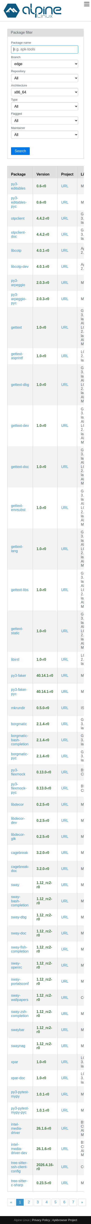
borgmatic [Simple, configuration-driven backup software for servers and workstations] (19, 724)
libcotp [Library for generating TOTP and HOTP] (16, 250)
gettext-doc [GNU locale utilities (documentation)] (20, 467)
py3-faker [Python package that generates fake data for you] (18, 675)
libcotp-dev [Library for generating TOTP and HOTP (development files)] (19, 267)
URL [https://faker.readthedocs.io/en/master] (64, 675)
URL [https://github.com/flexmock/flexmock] (64, 772)
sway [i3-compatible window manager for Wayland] (15, 885)
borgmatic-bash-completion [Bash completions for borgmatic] (19, 740)
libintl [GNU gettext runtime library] (15, 659)
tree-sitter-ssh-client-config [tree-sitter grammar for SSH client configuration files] (19, 1167)
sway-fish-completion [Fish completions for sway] (19, 949)
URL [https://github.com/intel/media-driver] (64, 1128)
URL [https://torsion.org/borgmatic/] (64, 724)
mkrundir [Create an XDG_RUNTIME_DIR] (18, 708)
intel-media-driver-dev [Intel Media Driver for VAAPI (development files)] (19, 1149)
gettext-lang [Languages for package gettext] (17, 549)
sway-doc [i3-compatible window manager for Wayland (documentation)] (18, 933)
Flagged (16, 113)
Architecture (19, 85)
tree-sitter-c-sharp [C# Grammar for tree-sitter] (19, 1183)
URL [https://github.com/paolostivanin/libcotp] (64, 250)
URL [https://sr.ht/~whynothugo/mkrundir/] (64, 708)
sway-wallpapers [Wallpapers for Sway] (19, 997)
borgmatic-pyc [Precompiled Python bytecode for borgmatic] (19, 756)
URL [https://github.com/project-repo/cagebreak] (64, 853)
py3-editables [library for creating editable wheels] (18, 186)
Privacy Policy (41, 1220)
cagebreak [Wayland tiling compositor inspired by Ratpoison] (19, 853)
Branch (15, 57)
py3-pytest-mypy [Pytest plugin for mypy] (20, 1094)
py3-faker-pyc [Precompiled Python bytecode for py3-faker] (19, 692)
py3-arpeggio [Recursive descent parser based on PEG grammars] (18, 283)
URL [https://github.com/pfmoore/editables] (64, 186)
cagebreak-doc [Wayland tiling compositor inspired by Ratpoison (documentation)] (20, 869)
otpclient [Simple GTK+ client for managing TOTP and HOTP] (18, 218)
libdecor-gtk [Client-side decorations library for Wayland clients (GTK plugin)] (18, 837)
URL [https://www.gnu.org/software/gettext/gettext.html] (64, 327)
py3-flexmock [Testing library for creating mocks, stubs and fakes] (18, 772)
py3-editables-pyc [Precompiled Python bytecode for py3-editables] (19, 202)
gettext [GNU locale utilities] (16, 327)
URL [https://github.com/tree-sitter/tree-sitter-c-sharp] (64, 1183)
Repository (18, 71)
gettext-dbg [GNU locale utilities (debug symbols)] (20, 385)
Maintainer (18, 128)
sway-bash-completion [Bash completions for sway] (19, 901)
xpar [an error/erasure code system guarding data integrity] (14, 1062)
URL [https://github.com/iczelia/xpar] (64, 1062)
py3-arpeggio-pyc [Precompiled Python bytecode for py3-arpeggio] (18, 299)
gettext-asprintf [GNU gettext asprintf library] (17, 356)
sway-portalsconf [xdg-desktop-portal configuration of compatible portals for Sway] (20, 981)
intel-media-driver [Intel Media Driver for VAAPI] (16, 1128)
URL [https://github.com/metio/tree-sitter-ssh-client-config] (64, 1167)
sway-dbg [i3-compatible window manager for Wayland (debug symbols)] (18, 917)
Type (14, 99)
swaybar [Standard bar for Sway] (18, 1030)
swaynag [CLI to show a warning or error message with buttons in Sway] (18, 1046)
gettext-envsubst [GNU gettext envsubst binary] (18, 508)
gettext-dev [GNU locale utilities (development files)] (20, 426)
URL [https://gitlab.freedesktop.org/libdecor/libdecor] (64, 804)
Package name (21, 42)
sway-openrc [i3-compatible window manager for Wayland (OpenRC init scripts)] (16, 965)
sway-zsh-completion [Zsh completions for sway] (19, 1014)
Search (20, 151)
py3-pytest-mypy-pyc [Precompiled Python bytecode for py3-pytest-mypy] (20, 1110)
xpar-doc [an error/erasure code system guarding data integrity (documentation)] (18, 1078)
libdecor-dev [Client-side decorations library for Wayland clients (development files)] (18, 821)
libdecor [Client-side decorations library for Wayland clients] (17, 804)
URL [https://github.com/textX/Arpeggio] (64, 283)
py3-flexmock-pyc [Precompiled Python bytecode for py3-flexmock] (18, 788)
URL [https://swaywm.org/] (64, 885)
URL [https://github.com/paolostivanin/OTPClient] (64, 218)
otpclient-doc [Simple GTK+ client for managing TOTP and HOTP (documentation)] (18, 234)
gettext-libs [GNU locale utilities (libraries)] (19, 590)
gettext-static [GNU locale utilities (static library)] (17, 631)
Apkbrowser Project (64, 1220)
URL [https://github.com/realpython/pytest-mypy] (64, 1094)
